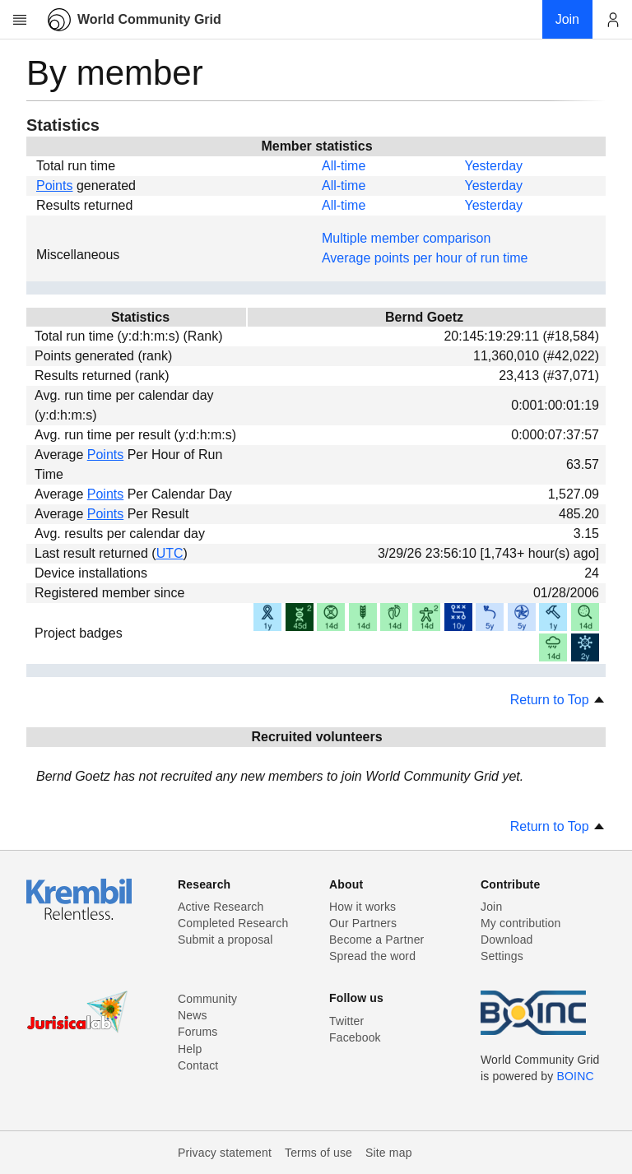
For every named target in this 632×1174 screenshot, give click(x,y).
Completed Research (233, 923)
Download (507, 939)
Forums (197, 1031)
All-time (343, 166)
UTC (170, 553)
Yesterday (493, 166)
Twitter (346, 1021)
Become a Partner (376, 939)
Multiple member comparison (406, 238)
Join (491, 906)
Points (54, 186)
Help (190, 1049)
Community (207, 998)
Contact (198, 1065)
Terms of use (318, 1152)
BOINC (575, 1076)
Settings (502, 956)
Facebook (355, 1037)
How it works (362, 906)
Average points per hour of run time (425, 258)
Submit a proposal (225, 939)
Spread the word (372, 956)
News (192, 1015)
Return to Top (558, 700)
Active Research (220, 906)
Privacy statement (225, 1152)
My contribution (520, 923)
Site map (388, 1152)
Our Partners (363, 923)
